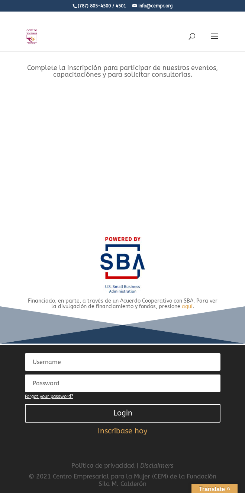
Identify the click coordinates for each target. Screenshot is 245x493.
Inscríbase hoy (122, 431)
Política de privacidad (103, 465)
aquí (187, 306)
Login (122, 413)
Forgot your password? (49, 396)
